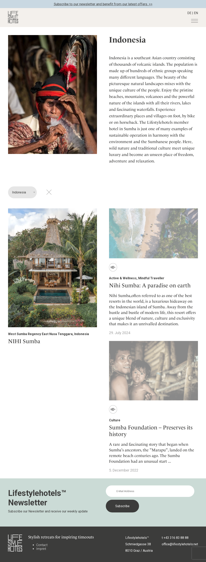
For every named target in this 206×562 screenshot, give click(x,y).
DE (189, 13)
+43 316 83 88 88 (176, 538)
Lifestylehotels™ (137, 538)
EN (196, 13)
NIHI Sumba (24, 341)
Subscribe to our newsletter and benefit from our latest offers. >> (103, 4)
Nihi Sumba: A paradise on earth (150, 285)
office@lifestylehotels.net (180, 544)
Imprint (41, 549)
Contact (41, 545)
